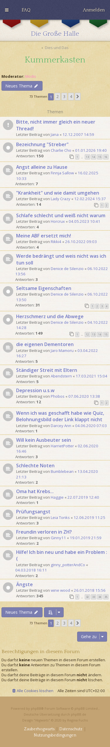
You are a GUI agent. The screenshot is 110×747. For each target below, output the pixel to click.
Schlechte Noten (35, 465)
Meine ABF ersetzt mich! (43, 235)
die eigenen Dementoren (45, 344)
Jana (55, 134)
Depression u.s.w (35, 390)
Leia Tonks (60, 517)
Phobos (58, 396)
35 (105, 597)
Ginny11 (58, 537)
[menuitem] (26, 10)
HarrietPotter (62, 445)
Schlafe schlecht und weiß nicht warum (60, 215)
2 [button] (57, 96)
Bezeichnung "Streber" (42, 144)
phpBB (36, 708)
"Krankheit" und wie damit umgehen (57, 193)
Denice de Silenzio (67, 268)
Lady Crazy (60, 198)
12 (87, 334)
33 (93, 597)
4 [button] (71, 96)
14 (93, 157)
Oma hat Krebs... (35, 491)
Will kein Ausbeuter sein (43, 440)
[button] (78, 96)
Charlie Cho (61, 150)
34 (99, 597)
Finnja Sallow (62, 173)
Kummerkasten (55, 60)
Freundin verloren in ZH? (44, 532)
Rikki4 (56, 241)
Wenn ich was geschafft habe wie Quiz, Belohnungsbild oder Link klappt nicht (60, 416)
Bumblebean (62, 471)
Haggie (57, 497)
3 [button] (64, 96)
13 (87, 157)
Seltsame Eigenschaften (43, 288)
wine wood (60, 590)
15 (99, 157)
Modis (30, 76)
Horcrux (58, 221)
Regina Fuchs (77, 720)
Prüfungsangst (33, 511)
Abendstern (61, 376)
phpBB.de (78, 714)
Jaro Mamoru (62, 350)
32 (87, 597)
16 (105, 157)
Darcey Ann (61, 425)
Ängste (24, 584)
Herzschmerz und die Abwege (50, 316)
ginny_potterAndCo (68, 564)
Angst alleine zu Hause (41, 167)
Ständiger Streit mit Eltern (46, 370)
